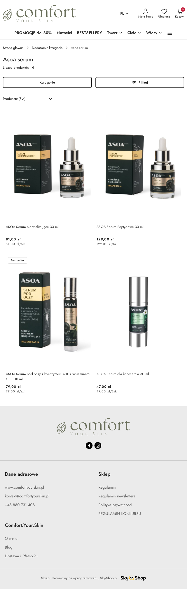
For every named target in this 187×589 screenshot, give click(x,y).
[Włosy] (154, 33)
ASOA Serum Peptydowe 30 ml (119, 227)
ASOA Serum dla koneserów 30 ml (122, 374)
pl (124, 13)
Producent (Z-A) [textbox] (14, 98)
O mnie (11, 538)
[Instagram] (97, 445)
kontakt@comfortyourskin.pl (27, 496)
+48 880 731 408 (20, 505)
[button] (170, 33)
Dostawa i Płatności (21, 556)
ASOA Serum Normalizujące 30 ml (32, 227)
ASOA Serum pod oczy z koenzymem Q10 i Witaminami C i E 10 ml (48, 376)
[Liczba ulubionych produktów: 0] (164, 14)
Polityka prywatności (115, 505)
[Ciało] (134, 33)
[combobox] (28, 99)
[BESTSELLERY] (89, 33)
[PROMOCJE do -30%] (33, 33)
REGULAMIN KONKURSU (119, 513)
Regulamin (107, 487)
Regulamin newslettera (116, 496)
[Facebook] (89, 445)
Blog (9, 547)
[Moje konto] (145, 14)
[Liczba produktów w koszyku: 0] (179, 14)
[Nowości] (64, 33)
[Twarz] (115, 33)
